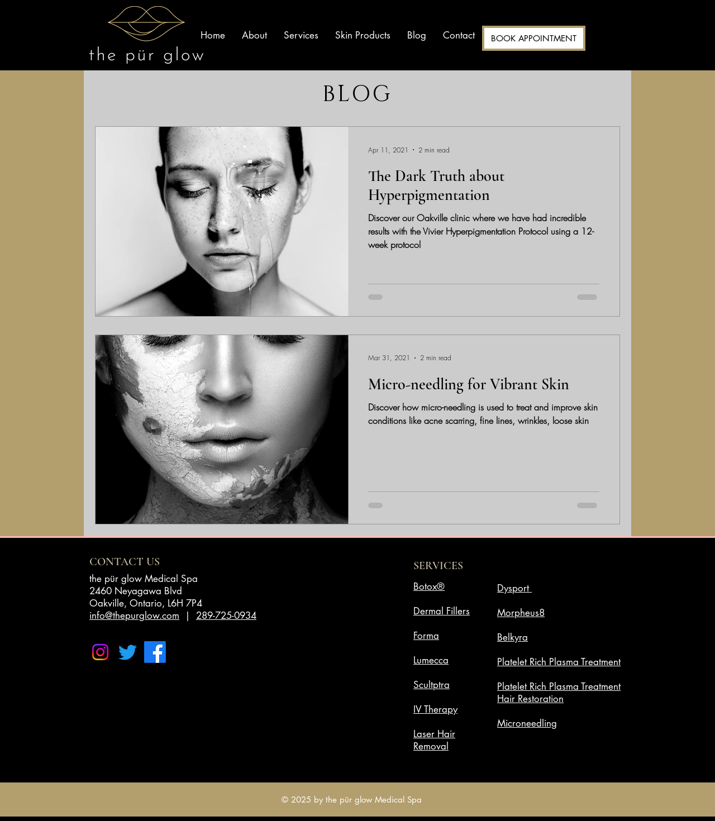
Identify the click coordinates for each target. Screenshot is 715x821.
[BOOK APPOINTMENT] (533, 38)
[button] (301, 35)
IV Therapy (435, 709)
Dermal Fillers (441, 611)
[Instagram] (100, 652)
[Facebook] (155, 652)
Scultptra (431, 685)
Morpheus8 (521, 613)
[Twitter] (128, 652)
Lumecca (431, 660)
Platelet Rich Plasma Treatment (559, 662)
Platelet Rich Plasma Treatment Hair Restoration (559, 692)
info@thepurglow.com (134, 615)
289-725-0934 (226, 615)
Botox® (429, 586)
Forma (426, 635)
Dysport (513, 588)
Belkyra (512, 637)
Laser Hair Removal (434, 740)
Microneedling (527, 723)
